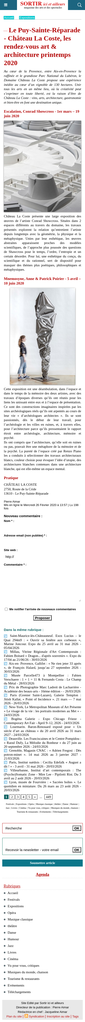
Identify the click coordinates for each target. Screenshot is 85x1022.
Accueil (9, 17)
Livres (14, 808)
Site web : (11, 550)
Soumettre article (42, 863)
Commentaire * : (15, 564)
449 (48, 797)
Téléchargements (60, 812)
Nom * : (9, 521)
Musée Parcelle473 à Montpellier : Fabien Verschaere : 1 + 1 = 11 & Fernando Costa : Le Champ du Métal (42, 679)
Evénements (45, 812)
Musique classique (44, 804)
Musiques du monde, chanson (64, 808)
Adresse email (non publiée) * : (25, 535)
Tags (75, 1016)
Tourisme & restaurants (27, 812)
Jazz (8, 808)
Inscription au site (58, 1016)
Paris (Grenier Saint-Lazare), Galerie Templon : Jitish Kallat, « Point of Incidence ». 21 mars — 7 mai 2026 (42, 699)
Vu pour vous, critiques (38, 808)
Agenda (42, 874)
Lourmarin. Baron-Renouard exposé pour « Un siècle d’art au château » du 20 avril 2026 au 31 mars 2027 (42, 731)
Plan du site (14, 1016)
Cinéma (22, 808)
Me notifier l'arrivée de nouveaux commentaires (42, 609)
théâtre (58, 804)
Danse (65, 804)
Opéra (31, 804)
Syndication (36, 1016)
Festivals (10, 804)
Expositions (26, 17)
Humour (74, 804)
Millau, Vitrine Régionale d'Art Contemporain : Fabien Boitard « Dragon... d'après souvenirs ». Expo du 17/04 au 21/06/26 (42, 655)
